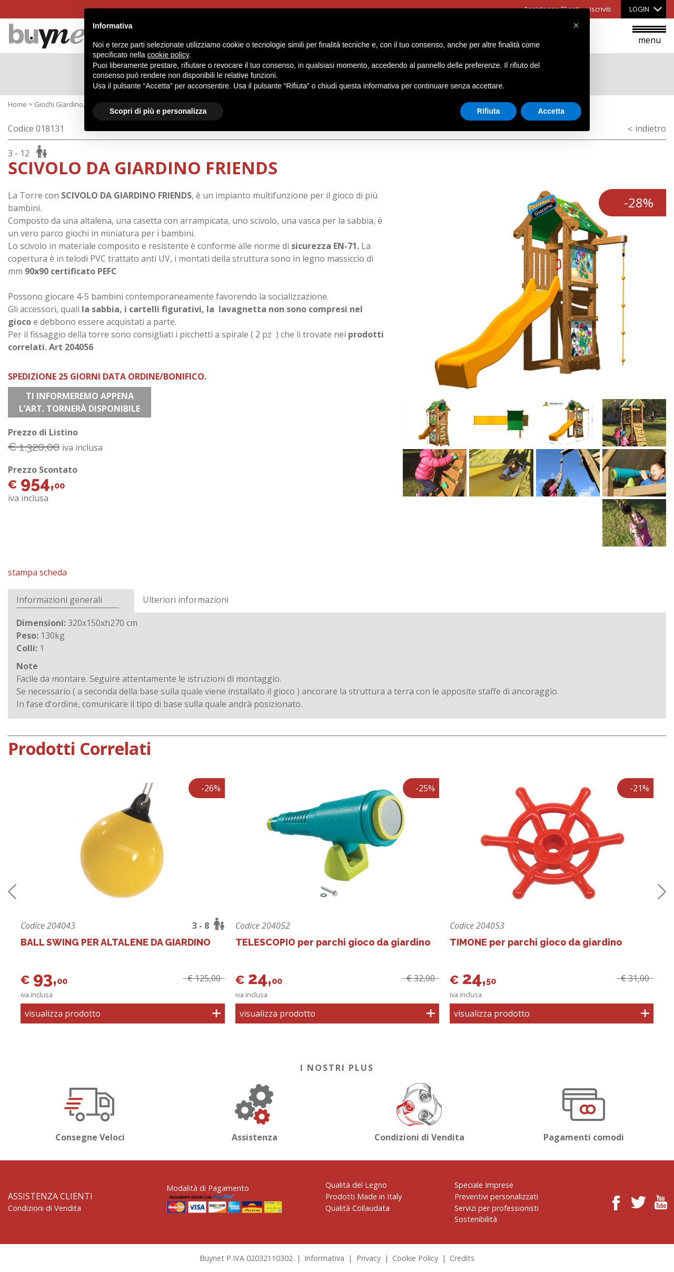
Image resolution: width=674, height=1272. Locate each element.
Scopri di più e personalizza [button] (158, 111)
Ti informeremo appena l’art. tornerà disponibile (79, 402)
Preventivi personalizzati (496, 1196)
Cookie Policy (415, 1258)
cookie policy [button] (168, 55)
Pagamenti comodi (584, 1110)
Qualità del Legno (356, 1185)
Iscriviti (600, 9)
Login (639, 9)
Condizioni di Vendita (419, 1110)
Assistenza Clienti (50, 1196)
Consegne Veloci (90, 1110)
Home (17, 104)
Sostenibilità (475, 1219)
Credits (462, 1258)
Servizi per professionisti (496, 1208)
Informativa (324, 1258)
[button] (576, 25)
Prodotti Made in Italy (363, 1196)
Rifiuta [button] (488, 111)
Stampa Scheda (37, 572)
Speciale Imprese (483, 1185)
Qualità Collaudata (357, 1208)
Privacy (368, 1258)
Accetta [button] (551, 111)
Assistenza (255, 1110)
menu (649, 36)
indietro (650, 128)
